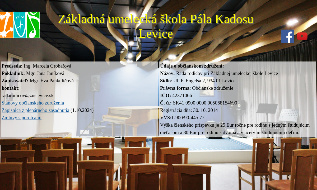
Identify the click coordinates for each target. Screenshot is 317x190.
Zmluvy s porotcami (21, 117)
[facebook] (287, 36)
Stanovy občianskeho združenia (33, 103)
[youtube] (302, 36)
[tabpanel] (79, 91)
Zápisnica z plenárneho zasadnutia (35, 110)
